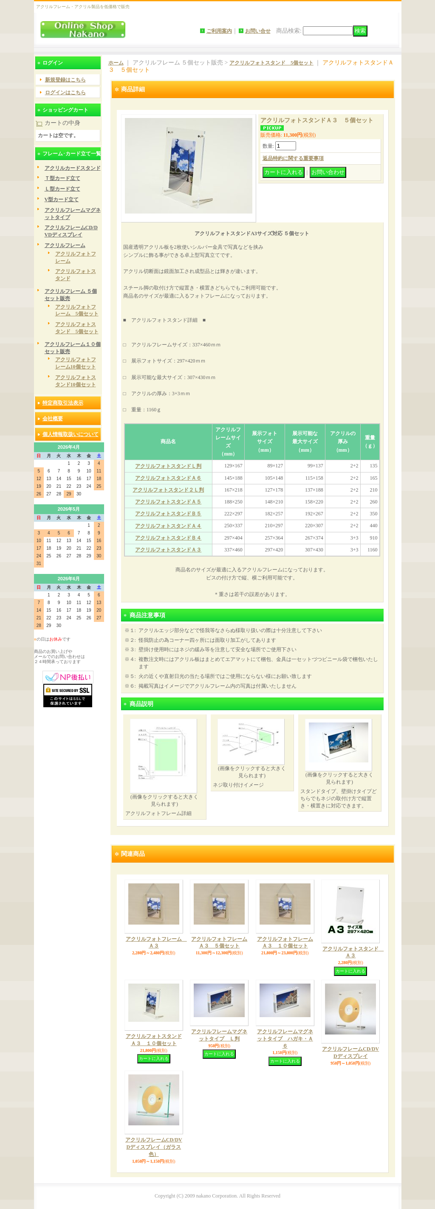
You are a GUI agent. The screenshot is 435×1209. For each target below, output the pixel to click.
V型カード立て (62, 199)
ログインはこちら (65, 93)
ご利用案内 (219, 31)
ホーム (116, 63)
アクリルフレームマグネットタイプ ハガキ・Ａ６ (285, 1039)
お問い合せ (258, 31)
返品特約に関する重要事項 (293, 158)
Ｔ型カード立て (62, 178)
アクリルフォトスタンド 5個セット (271, 63)
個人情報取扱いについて (70, 434)
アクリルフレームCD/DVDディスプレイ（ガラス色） (153, 1147)
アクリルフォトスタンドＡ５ (168, 502)
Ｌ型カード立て (62, 189)
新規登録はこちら (65, 80)
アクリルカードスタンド (73, 168)
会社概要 (52, 419)
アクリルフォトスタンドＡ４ (168, 526)
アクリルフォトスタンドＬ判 (168, 466)
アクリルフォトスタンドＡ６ (168, 478)
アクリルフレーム (65, 245)
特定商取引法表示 (62, 403)
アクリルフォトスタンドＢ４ (168, 538)
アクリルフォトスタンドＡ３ (168, 550)
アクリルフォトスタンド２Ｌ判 (168, 490)
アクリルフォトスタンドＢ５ (168, 514)
